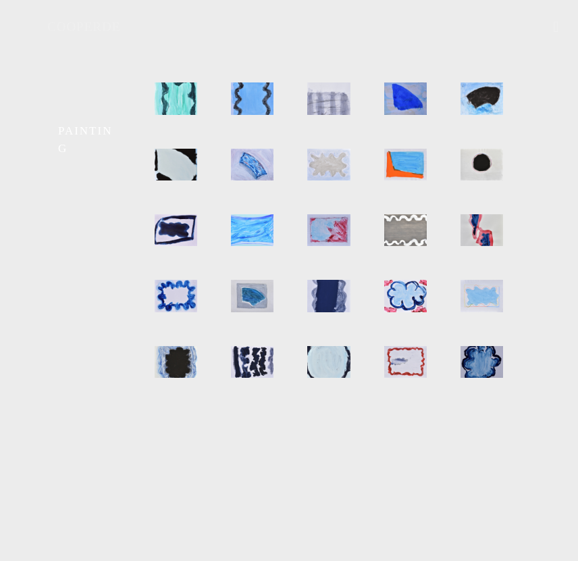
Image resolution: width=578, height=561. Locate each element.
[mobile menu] (556, 27)
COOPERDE (83, 27)
